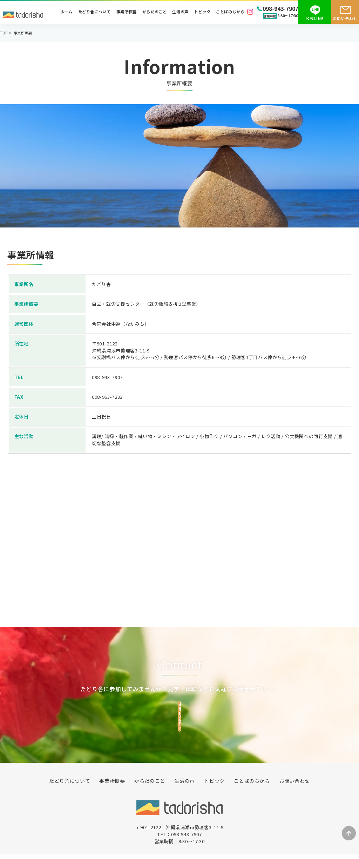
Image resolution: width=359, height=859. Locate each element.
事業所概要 (126, 12)
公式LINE (315, 18)
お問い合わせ (345, 18)
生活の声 (180, 12)
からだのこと (154, 12)
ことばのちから (230, 12)
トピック (202, 12)
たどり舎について (94, 12)
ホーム (66, 12)
